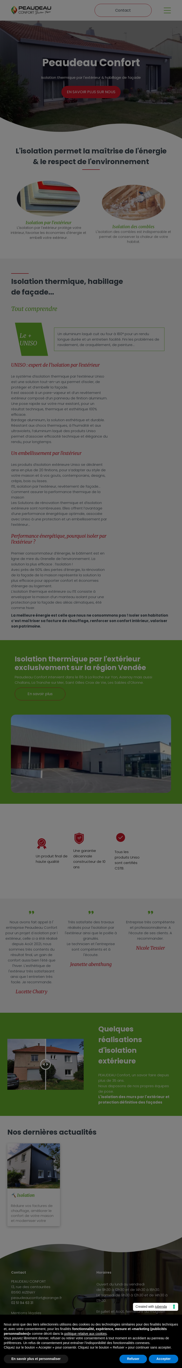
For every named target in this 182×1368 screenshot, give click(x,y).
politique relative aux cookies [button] (85, 1334)
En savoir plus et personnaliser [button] (36, 1359)
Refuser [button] (133, 1359)
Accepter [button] (163, 1359)
